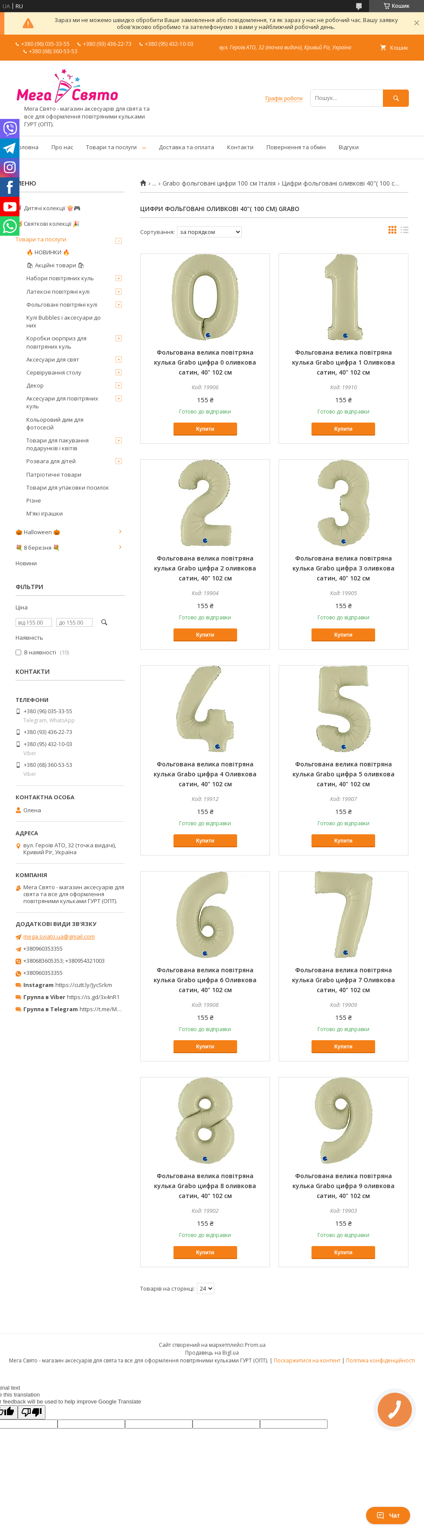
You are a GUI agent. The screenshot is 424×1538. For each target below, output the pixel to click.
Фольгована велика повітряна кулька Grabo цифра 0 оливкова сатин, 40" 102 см (205, 362)
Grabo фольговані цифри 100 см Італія (219, 183)
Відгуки (349, 147)
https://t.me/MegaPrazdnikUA (118, 1009)
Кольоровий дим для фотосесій (55, 423)
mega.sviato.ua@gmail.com (59, 936)
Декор (35, 385)
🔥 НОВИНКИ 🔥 (48, 252)
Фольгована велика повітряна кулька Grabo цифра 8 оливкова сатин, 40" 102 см (205, 1186)
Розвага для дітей (51, 461)
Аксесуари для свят (52, 359)
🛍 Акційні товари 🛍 (55, 265)
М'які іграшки (44, 513)
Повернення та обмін (296, 147)
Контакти (240, 147)
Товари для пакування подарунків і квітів (57, 444)
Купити (205, 429)
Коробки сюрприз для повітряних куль (56, 342)
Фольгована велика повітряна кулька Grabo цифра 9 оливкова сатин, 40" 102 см (343, 1186)
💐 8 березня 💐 (38, 547)
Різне (33, 500)
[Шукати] (396, 98)
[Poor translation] (31, 1412)
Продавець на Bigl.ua (212, 1352)
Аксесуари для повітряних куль (62, 402)
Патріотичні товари (53, 474)
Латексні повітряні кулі (58, 291)
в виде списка (404, 232)
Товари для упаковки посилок (67, 487)
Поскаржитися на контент (307, 1360)
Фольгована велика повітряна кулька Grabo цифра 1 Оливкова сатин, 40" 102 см (343, 362)
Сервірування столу (53, 372)
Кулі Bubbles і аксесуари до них (63, 321)
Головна (27, 147)
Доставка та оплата (186, 147)
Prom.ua (255, 1345)
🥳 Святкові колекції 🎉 (48, 223)
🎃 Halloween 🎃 (38, 532)
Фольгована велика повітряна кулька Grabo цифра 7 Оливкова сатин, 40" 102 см (343, 980)
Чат (388, 1515)
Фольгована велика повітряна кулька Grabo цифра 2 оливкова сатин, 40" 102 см (205, 568)
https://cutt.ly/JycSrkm (83, 985)
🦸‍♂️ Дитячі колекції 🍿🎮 (48, 208)
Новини (26, 563)
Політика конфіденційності (380, 1360)
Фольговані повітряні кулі (61, 304)
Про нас (62, 147)
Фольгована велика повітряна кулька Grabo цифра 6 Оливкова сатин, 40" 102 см (205, 980)
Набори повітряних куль (60, 278)
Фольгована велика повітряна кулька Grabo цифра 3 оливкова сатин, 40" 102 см (343, 568)
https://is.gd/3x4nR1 (93, 997)
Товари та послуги (111, 147)
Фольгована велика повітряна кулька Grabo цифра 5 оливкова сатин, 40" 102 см (343, 774)
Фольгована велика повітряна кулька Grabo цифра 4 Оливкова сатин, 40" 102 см (205, 774)
